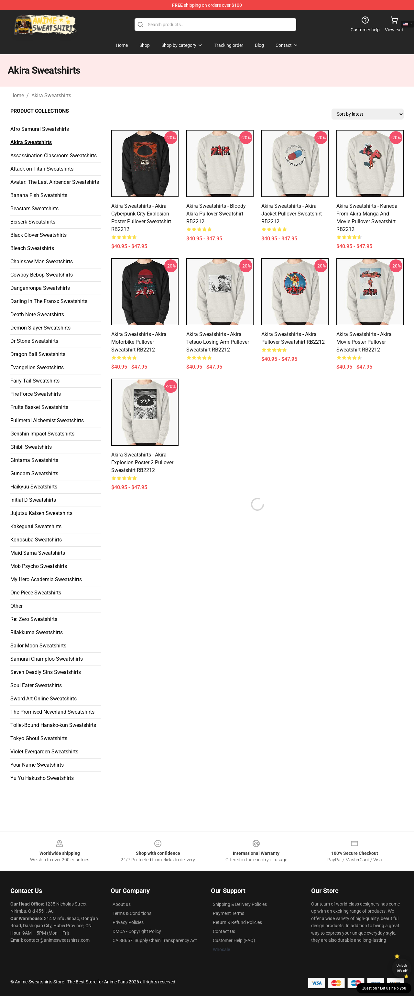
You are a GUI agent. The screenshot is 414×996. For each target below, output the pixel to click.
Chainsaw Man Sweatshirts (41, 261)
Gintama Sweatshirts (34, 460)
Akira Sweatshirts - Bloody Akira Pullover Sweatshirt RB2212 (216, 214)
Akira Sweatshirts (51, 95)
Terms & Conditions (132, 913)
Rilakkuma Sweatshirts (36, 632)
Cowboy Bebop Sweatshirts (41, 275)
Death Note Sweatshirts (37, 314)
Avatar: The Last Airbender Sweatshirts (54, 182)
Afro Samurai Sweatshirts (39, 129)
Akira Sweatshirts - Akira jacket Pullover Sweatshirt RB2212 (291, 214)
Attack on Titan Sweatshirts (41, 169)
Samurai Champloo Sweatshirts (46, 659)
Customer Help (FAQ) (234, 940)
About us (122, 904)
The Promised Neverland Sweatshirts (52, 712)
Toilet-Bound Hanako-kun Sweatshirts (53, 725)
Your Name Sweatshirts (37, 765)
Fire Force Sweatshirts (35, 394)
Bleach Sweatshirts (32, 248)
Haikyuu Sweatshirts (33, 487)
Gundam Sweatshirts (34, 473)
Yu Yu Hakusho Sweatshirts (42, 778)
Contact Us (224, 931)
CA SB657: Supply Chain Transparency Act (155, 940)
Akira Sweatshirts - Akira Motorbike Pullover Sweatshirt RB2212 (139, 342)
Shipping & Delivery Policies (240, 904)
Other (16, 606)
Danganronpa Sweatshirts (40, 288)
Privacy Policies (128, 922)
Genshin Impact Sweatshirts (42, 434)
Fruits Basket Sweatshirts (39, 407)
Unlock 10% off (402, 968)
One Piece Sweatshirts (35, 593)
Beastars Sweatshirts (34, 208)
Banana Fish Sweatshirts (38, 195)
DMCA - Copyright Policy (137, 931)
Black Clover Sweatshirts (38, 235)
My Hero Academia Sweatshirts (46, 579)
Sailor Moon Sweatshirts (38, 646)
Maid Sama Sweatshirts (37, 553)
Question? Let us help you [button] (384, 988)
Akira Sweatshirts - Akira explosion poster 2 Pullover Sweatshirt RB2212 (142, 462)
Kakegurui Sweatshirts (35, 526)
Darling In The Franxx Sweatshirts (48, 301)
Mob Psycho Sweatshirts (38, 566)
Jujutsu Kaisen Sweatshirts (41, 513)
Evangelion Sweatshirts (37, 367)
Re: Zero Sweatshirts (33, 619)
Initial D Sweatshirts (33, 500)
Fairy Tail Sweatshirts (35, 381)
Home (17, 95)
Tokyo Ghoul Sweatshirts (38, 738)
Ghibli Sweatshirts (31, 447)
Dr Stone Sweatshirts (34, 341)
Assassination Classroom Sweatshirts (53, 155)
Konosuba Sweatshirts (36, 540)
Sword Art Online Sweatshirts (43, 699)
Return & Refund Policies (237, 922)
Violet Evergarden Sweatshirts (44, 752)
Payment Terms (228, 913)
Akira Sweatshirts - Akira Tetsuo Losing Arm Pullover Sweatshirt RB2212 (217, 342)
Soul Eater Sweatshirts (36, 685)
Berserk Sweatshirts (32, 222)
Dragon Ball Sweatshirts (37, 354)
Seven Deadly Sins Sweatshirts (45, 672)
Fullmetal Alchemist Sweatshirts (47, 420)
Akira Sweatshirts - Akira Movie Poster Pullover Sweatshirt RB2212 (364, 342)
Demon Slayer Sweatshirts (40, 328)
